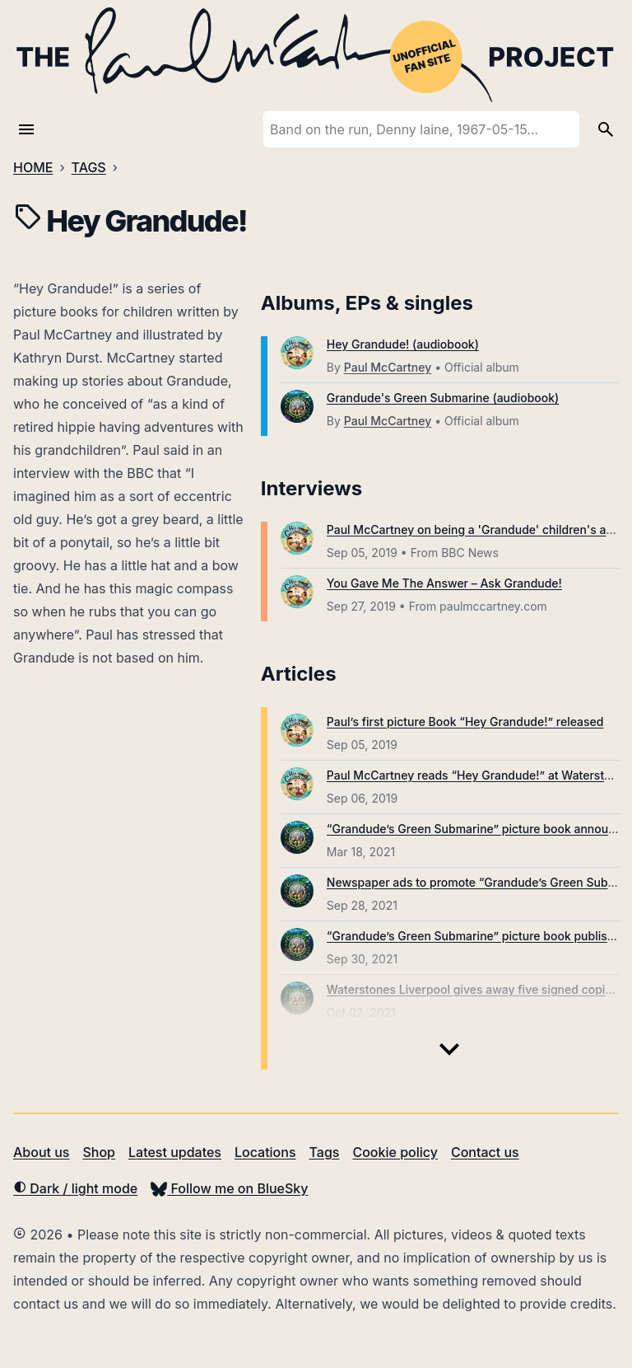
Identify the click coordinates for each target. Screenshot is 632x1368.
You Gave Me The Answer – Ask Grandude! (444, 583)
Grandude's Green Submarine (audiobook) (443, 398)
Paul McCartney (387, 367)
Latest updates (174, 1152)
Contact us (485, 1152)
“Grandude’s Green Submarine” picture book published (477, 936)
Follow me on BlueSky (229, 1188)
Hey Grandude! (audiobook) (403, 344)
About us (41, 1152)
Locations (265, 1152)
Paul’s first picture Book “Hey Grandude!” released (465, 721)
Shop (98, 1152)
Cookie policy (394, 1152)
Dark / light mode (75, 1188)
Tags (324, 1152)
